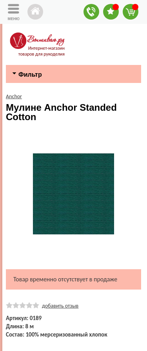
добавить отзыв (60, 305)
